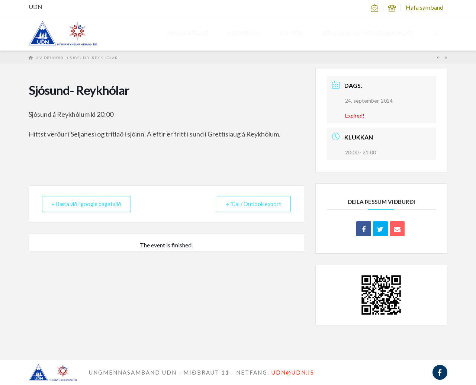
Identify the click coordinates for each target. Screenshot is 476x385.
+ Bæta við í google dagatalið (89, 203)
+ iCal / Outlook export (251, 203)
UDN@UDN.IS (292, 372)
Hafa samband (424, 7)
